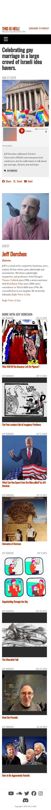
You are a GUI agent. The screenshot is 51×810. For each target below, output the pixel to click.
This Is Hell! (10, 28)
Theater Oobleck (10, 280)
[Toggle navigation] (6, 39)
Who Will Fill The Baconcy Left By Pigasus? (20, 367)
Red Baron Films (15, 283)
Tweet (18, 181)
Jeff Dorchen (12, 170)
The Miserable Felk (10, 660)
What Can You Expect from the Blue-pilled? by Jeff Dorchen (24, 484)
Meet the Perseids (10, 717)
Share (7, 181)
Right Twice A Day (21, 294)
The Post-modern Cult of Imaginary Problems (21, 425)
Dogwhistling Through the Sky (15, 602)
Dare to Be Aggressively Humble (16, 775)
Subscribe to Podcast (39, 28)
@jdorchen (6, 260)
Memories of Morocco (11, 544)
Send (28, 181)
